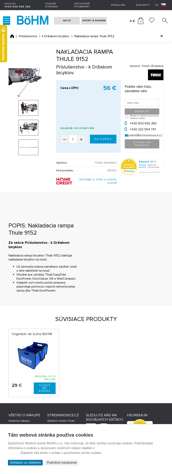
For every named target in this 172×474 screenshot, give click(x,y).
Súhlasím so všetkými (25, 462)
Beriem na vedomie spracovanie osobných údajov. (144, 117)
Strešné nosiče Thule (61, 420)
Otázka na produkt (142, 144)
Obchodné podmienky (82, 5)
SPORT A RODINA (94, 20)
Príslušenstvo (28, 36)
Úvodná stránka (12, 36)
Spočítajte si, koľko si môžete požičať (98, 181)
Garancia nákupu (19, 420)
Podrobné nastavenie (62, 462)
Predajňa (118, 5)
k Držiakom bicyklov (55, 36)
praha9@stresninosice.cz (145, 135)
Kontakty (143, 5)
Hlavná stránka (51, 5)
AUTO (67, 20)
